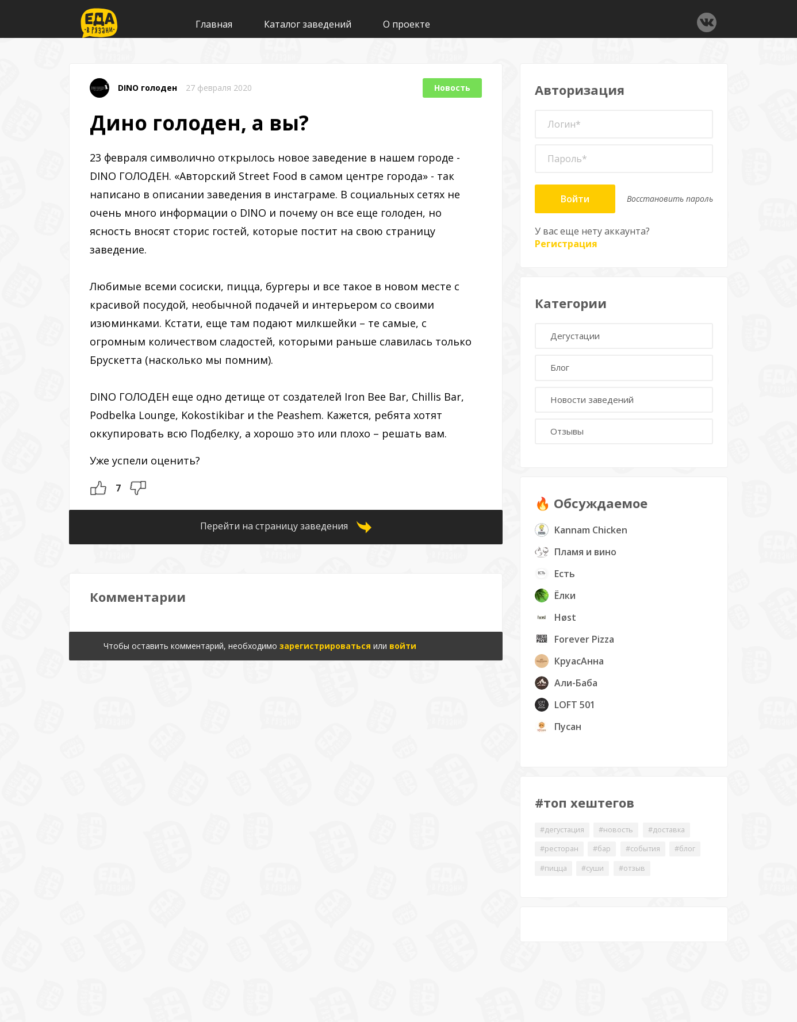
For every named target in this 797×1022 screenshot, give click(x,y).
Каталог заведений (307, 24)
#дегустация (565, 840)
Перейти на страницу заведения (274, 526)
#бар (609, 860)
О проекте (406, 24)
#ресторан (562, 860)
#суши (638, 880)
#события (655, 860)
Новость (452, 87)
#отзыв (681, 880)
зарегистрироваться (325, 645)
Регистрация (566, 243)
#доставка (681, 840)
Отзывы (571, 441)
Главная (214, 24)
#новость (625, 840)
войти (402, 645)
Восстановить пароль (670, 198)
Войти (575, 199)
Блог (563, 372)
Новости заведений (598, 406)
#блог (552, 880)
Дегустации (579, 337)
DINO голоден (147, 87)
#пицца (595, 880)
